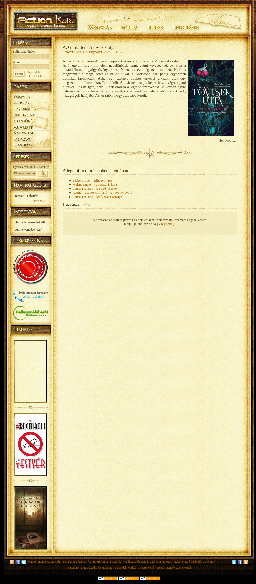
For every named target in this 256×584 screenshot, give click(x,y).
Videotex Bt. (181, 561)
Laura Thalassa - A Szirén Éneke (95, 188)
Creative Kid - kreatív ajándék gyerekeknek (165, 567)
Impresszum (100, 561)
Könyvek (68, 52)
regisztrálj (167, 224)
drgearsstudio (89, 567)
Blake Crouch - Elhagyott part (93, 180)
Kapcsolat (116, 561)
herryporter (95, 52)
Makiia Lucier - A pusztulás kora (95, 184)
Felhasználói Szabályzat (139, 561)
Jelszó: (17, 62)
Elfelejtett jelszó (36, 76)
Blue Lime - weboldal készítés (117, 567)
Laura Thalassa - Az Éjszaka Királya (97, 197)
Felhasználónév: (24, 51)
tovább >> (40, 201)
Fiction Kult (52, 561)
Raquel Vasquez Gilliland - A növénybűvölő (102, 192)
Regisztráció (34, 72)
